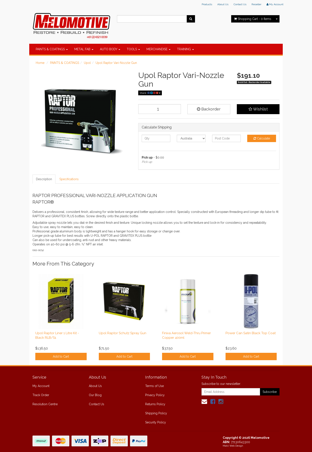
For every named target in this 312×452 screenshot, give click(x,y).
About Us (222, 4)
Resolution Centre (45, 404)
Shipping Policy (156, 413)
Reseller (256, 4)
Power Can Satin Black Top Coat (251, 333)
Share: (150, 92)
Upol (87, 63)
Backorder (209, 109)
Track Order (40, 395)
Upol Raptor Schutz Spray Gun (122, 333)
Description (44, 179)
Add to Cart (61, 356)
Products (207, 4)
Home (40, 63)
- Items (252, 19)
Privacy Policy (155, 395)
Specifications (69, 179)
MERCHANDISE (158, 49)
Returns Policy (155, 404)
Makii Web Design (233, 445)
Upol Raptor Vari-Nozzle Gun (116, 63)
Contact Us (240, 4)
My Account (40, 386)
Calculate (262, 138)
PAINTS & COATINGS (52, 49)
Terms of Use (154, 386)
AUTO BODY (110, 49)
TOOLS (133, 49)
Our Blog (95, 395)
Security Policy (155, 422)
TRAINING (185, 49)
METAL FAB (83, 49)
